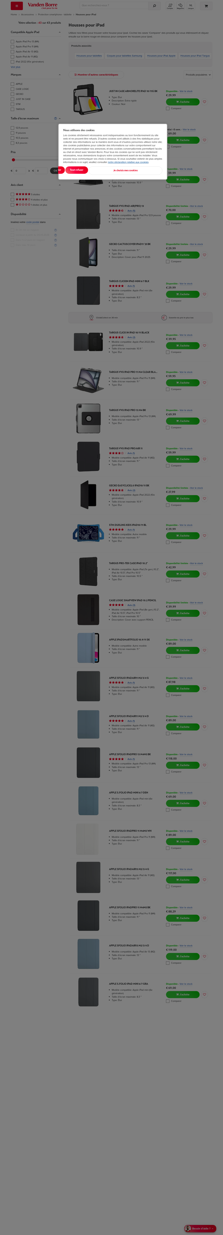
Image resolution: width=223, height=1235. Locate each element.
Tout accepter (77, 170)
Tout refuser (106, 170)
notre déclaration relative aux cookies (128, 162)
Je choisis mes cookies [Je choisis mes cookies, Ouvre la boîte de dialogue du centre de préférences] (146, 170)
